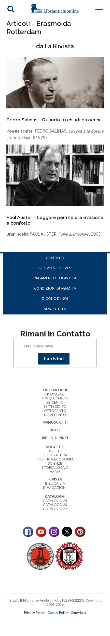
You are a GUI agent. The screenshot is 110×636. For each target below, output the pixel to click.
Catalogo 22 (55, 509)
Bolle (55, 430)
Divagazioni (55, 487)
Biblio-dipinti (55, 438)
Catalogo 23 (55, 504)
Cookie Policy (57, 612)
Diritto (55, 451)
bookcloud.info (64, 620)
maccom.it (40, 620)
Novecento (55, 415)
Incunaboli (55, 394)
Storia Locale (55, 467)
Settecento (55, 406)
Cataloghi (55, 496)
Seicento (55, 402)
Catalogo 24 (55, 501)
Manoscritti (55, 422)
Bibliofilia (55, 483)
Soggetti (55, 447)
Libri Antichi (55, 390)
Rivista (55, 479)
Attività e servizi (55, 268)
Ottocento (55, 410)
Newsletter (55, 309)
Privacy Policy (34, 612)
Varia (55, 471)
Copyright (78, 612)
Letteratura (55, 455)
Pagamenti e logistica (55, 278)
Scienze (55, 463)
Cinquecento (55, 398)
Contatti (55, 258)
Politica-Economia (55, 459)
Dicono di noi (55, 298)
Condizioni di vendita (55, 288)
